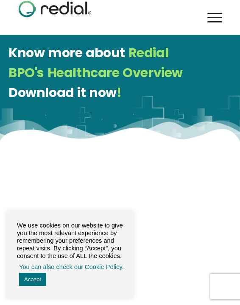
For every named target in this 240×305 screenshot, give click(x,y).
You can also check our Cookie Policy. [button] (71, 266)
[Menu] (210, 17)
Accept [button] (32, 279)
